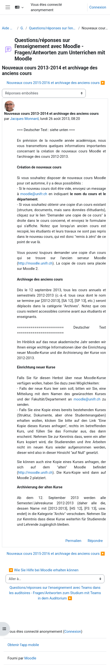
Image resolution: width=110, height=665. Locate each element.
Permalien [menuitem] (73, 541)
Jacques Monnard (24, 118)
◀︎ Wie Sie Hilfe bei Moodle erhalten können (44, 570)
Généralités (22, 28)
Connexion (97, 7)
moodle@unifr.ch (33, 194)
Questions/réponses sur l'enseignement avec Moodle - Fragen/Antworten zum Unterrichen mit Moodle (52, 28)
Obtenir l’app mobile (23, 645)
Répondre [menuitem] (95, 541)
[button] (19, 7)
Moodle (30, 658)
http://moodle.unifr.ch (35, 263)
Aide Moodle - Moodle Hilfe (8, 28)
